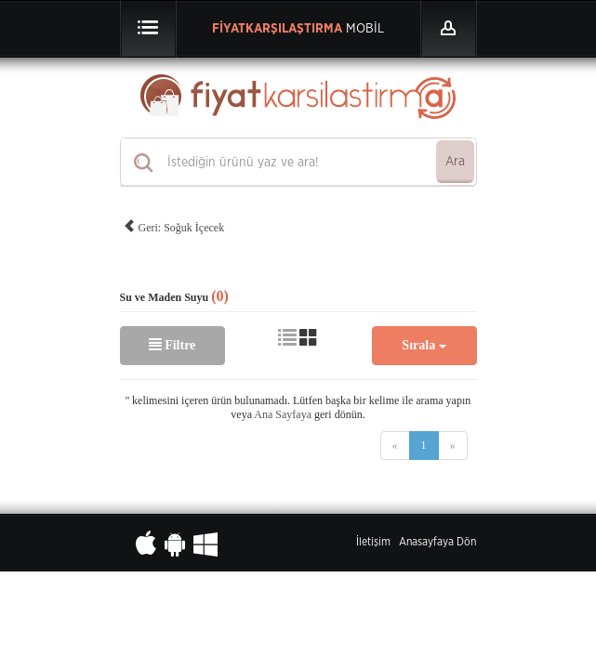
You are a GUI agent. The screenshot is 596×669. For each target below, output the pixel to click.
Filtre (172, 344)
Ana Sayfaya (282, 414)
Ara (455, 161)
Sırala (423, 345)
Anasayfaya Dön (437, 541)
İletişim (373, 541)
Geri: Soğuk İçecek (174, 224)
